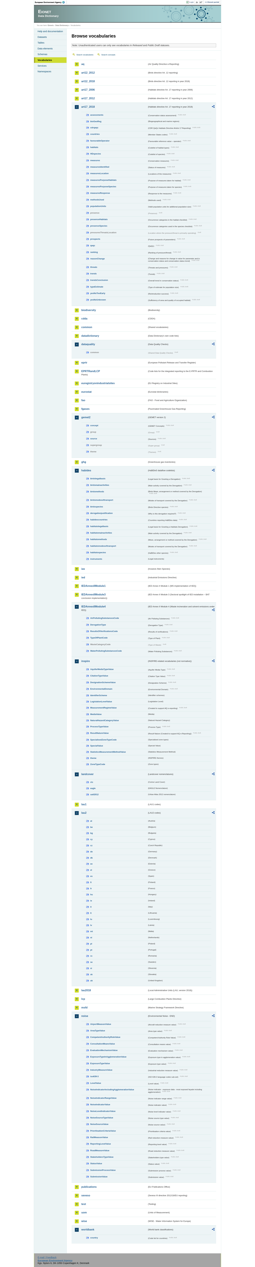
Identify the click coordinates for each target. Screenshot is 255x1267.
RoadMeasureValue (99, 1150)
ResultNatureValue (99, 733)
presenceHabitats (99, 219)
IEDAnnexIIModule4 (93, 606)
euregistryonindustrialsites (98, 383)
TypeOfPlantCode (98, 638)
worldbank (87, 1229)
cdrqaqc (94, 127)
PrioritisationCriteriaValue (103, 1131)
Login (191, 2)
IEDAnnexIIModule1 (93, 586)
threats (93, 267)
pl (91, 943)
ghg (83, 462)
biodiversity (88, 310)
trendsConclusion (99, 280)
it (91, 907)
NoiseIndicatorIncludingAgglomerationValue (112, 1089)
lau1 (84, 804)
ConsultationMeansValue (102, 1044)
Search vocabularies (84, 55)
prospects (95, 239)
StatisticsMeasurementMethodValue (108, 752)
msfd (84, 1007)
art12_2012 (88, 72)
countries (95, 134)
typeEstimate (96, 287)
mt (91, 931)
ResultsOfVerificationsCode (104, 631)
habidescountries (98, 519)
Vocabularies (45, 60)
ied (83, 577)
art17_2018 (88, 106)
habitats (94, 147)
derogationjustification (101, 513)
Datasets (42, 37)
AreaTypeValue (97, 1030)
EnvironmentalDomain (101, 689)
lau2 (84, 812)
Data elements (45, 48)
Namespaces (44, 71)
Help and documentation (50, 31)
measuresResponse (100, 193)
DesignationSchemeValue (103, 682)
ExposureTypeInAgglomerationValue (108, 1057)
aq (82, 64)
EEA (51, 2)
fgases (85, 408)
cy (91, 839)
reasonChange (97, 258)
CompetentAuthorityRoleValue (105, 1037)
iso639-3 (94, 1076)
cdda (84, 318)
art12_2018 (88, 81)
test (83, 1204)
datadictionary (90, 335)
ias (83, 568)
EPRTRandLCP (90, 371)
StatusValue (96, 1163)
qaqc (92, 245)
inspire (85, 661)
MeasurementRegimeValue (103, 708)
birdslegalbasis (97, 478)
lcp (83, 999)
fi (91, 882)
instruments (96, 559)
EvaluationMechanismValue (104, 1050)
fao (83, 400)
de (91, 851)
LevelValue (95, 1083)
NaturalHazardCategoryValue (104, 720)
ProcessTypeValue (99, 726)
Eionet (50, 25)
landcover (87, 774)
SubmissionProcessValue (103, 1170)
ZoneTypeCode (97, 764)
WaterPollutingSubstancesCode (106, 651)
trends (93, 273)
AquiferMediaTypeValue (102, 669)
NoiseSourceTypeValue (101, 1117)
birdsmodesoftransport (101, 500)
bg (91, 833)
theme (93, 758)
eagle (93, 788)
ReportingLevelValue (100, 1144)
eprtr (84, 362)
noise (84, 1016)
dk (91, 858)
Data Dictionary (61, 25)
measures (95, 160)
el (91, 870)
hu (91, 894)
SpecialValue (96, 746)
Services (42, 65)
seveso (85, 1195)
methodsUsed (97, 199)
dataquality (88, 344)
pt (91, 950)
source (93, 438)
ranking (94, 252)
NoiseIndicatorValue (100, 1104)
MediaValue (96, 714)
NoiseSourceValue (99, 1124)
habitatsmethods (98, 539)
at (91, 821)
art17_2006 (88, 89)
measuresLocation (99, 173)
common (86, 327)
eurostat (86, 391)
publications (89, 1186)
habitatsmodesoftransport (103, 546)
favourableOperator (100, 141)
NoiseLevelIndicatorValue (102, 1111)
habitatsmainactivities (101, 533)
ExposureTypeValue (100, 1063)
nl (91, 937)
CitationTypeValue (99, 676)
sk (91, 974)
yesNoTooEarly (97, 293)
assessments (96, 115)
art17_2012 (88, 98)
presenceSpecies (98, 226)
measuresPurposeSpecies (103, 186)
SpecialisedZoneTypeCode (103, 740)
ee (91, 864)
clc (91, 782)
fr (91, 888)
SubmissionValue (98, 1176)
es (91, 876)
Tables (41, 42)
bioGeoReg (95, 121)
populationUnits (98, 206)
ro (91, 956)
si (91, 968)
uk (91, 980)
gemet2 (85, 417)
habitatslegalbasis (99, 526)
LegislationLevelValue (101, 701)
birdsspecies (96, 506)
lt (91, 913)
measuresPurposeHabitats (103, 180)
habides (86, 470)
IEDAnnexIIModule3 (93, 594)
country (94, 1237)
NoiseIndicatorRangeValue (103, 1098)
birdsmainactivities (99, 485)
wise (84, 1221)
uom (84, 1212)
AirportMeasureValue (100, 1024)
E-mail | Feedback (47, 1257)
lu (91, 919)
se (91, 962)
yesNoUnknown (98, 300)
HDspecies (95, 154)
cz (91, 845)
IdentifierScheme (98, 695)
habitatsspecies (98, 552)
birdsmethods (97, 491)
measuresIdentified (99, 167)
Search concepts (108, 55)
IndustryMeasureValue (101, 1070)
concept (94, 425)
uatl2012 (94, 794)
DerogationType (98, 625)
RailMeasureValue (99, 1137)
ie (91, 900)
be (91, 827)
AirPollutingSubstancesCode (104, 618)
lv (91, 925)
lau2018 (86, 990)
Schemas (42, 54)
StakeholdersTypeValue (102, 1157)
